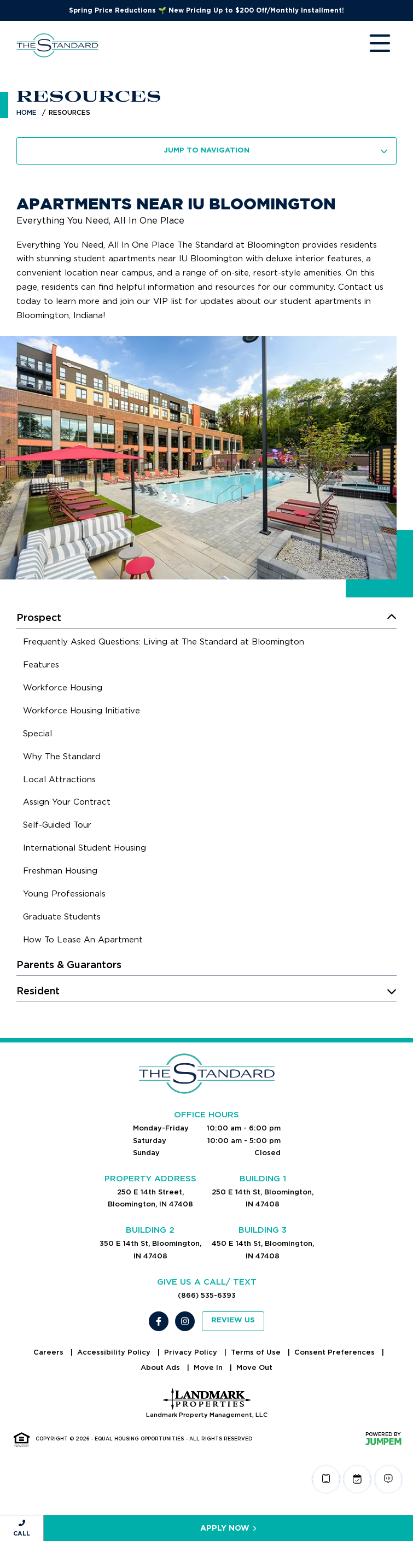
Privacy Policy (191, 1352)
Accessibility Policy (115, 1352)
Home (26, 112)
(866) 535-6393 (207, 1295)
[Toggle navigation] (369, 45)
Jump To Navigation (276, 151)
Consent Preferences (335, 1352)
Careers (49, 1352)
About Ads (161, 1367)
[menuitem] (163, 643)
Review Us (233, 1320)
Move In (209, 1367)
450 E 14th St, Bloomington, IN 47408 (263, 1249)
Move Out (254, 1367)
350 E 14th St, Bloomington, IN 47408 (150, 1249)
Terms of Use (257, 1352)
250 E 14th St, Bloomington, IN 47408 (262, 1198)
